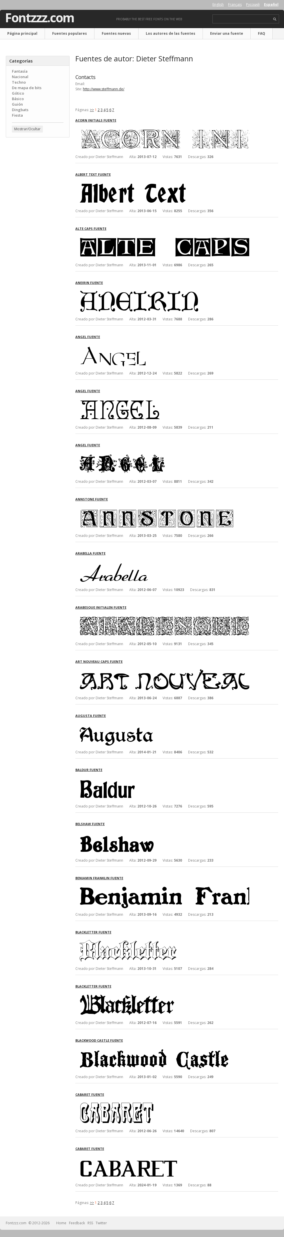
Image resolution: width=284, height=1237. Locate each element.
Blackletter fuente (93, 932)
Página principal (22, 33)
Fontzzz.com (39, 17)
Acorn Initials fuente (95, 120)
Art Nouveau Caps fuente (99, 661)
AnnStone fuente (91, 499)
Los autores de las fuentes (170, 33)
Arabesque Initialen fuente (100, 607)
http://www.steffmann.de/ (103, 89)
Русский (253, 4)
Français (235, 4)
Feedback (77, 1223)
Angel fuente (87, 337)
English (218, 4)
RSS (90, 1223)
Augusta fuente (90, 715)
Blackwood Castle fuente (99, 1040)
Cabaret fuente (89, 1094)
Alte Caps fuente (90, 228)
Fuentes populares (69, 33)
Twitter (101, 1223)
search (274, 19)
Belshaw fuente (90, 824)
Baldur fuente (88, 770)
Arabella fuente (90, 553)
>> (92, 109)
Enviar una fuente (226, 33)
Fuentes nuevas (116, 33)
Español (271, 4)
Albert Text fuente (93, 174)
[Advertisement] (38, 177)
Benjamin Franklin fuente (99, 878)
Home (61, 1223)
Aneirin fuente (89, 282)
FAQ (261, 33)
